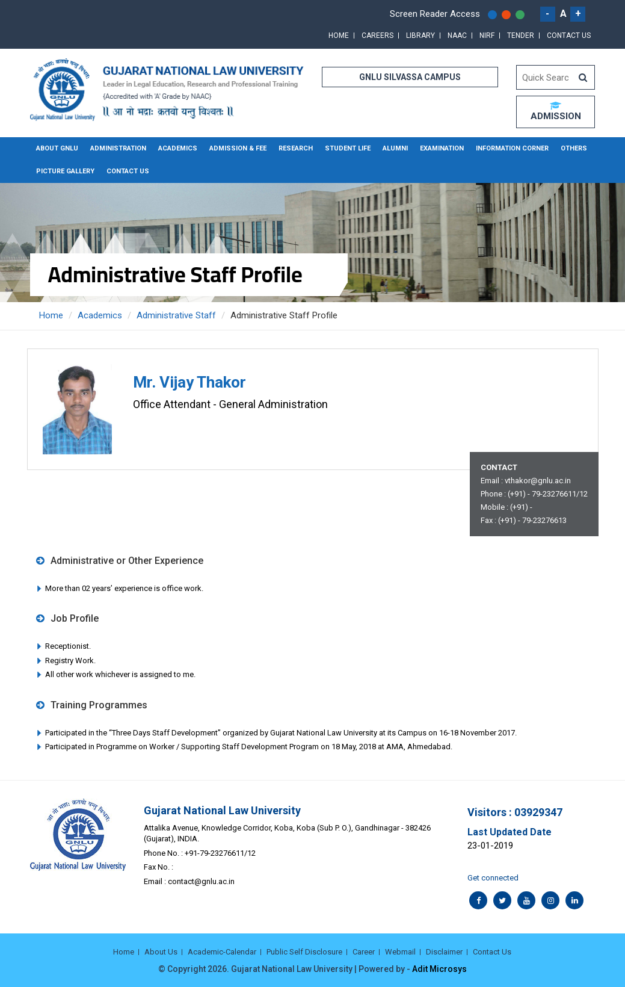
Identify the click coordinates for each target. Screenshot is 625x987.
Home (338, 35)
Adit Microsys (439, 969)
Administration (118, 148)
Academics (177, 148)
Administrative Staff (176, 315)
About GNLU (57, 148)
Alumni (395, 148)
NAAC (457, 35)
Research (296, 148)
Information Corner (512, 148)
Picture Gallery (65, 171)
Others (574, 148)
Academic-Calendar (222, 951)
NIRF (486, 35)
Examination (442, 148)
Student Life (348, 148)
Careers (377, 35)
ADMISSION (556, 111)
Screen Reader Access (435, 13)
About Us (160, 951)
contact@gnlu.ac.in (201, 881)
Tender (520, 35)
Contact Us (569, 35)
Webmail (400, 951)
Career (364, 951)
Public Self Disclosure (304, 951)
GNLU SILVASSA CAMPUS (410, 77)
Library (420, 35)
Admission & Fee (237, 148)
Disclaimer (444, 951)
